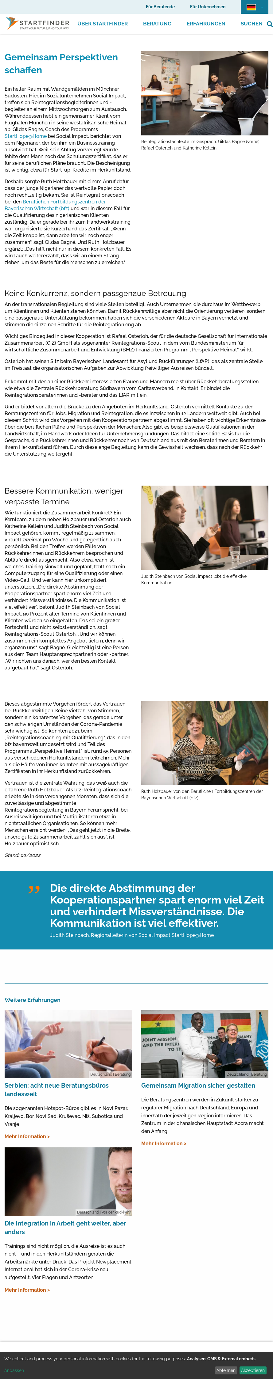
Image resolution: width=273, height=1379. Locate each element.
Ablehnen (226, 1370)
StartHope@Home (26, 136)
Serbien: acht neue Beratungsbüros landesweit (57, 1090)
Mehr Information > (27, 1136)
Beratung (157, 24)
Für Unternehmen (207, 6)
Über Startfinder (102, 24)
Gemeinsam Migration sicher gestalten (198, 1085)
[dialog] (136, 1365)
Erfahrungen (206, 24)
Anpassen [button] (14, 1370)
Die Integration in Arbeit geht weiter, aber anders (65, 1228)
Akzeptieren (253, 1370)
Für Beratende (160, 6)
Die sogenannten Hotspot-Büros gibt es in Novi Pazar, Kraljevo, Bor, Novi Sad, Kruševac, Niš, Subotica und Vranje (66, 1116)
